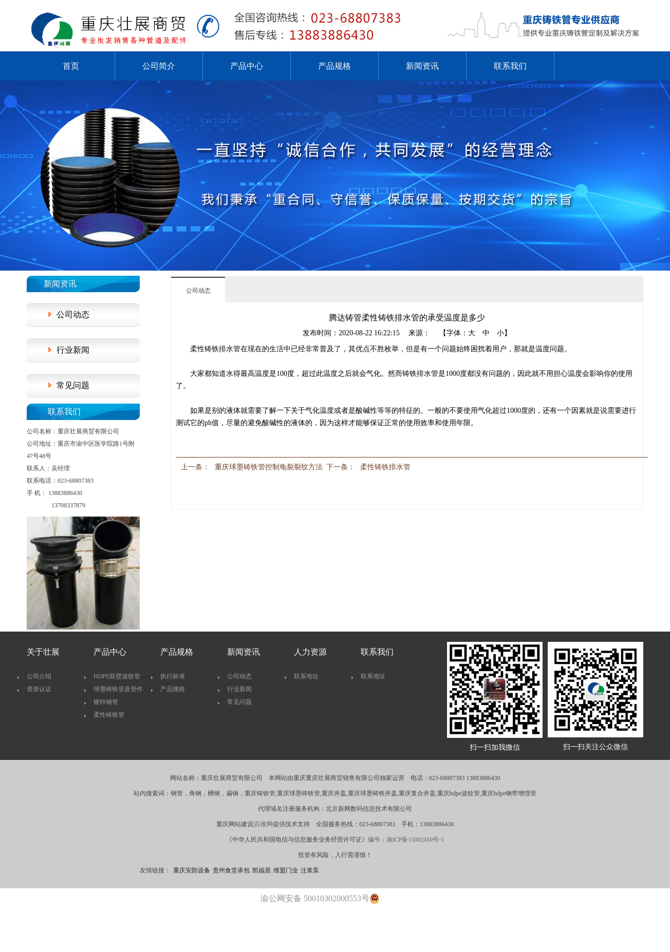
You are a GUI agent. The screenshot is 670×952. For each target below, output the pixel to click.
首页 (71, 66)
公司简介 (158, 66)
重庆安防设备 (191, 870)
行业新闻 (73, 350)
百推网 (263, 824)
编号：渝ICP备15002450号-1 (406, 839)
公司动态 (73, 314)
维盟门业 (285, 870)
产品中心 (246, 66)
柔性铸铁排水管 (385, 467)
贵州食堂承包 (231, 870)
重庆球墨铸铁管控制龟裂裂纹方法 (269, 467)
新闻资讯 (422, 66)
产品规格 (334, 66)
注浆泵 (310, 870)
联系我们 (510, 66)
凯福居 (261, 870)
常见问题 (73, 385)
